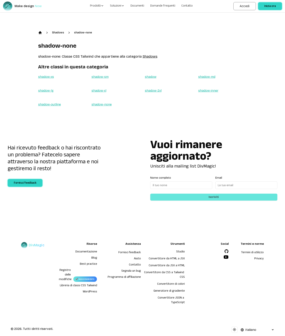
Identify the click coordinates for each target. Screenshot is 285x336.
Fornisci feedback (25, 183)
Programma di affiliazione (124, 277)
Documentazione (86, 252)
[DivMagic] (26, 6)
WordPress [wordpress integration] (90, 292)
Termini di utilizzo (252, 253)
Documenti (137, 6)
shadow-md (206, 77)
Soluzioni (117, 6)
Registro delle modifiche (65, 275)
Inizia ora (270, 6)
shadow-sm (100, 77)
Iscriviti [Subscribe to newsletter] (214, 197)
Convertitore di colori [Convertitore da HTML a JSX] (171, 284)
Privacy (259, 259)
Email (218, 177)
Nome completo (160, 177)
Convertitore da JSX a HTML (167, 266)
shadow (150, 77)
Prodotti (97, 6)
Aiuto (137, 259)
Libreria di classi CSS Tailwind (78, 286)
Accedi (244, 6)
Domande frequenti (162, 6)
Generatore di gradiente (169, 291)
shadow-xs (46, 77)
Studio (180, 252)
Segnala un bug (131, 271)
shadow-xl (99, 90)
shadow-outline (49, 104)
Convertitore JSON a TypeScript (171, 300)
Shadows (58, 32)
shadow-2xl (153, 90)
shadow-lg (46, 90)
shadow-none (83, 32)
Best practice (88, 264)
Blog (94, 258)
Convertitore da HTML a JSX (167, 259)
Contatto (187, 6)
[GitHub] (226, 251)
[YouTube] (226, 257)
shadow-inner (208, 90)
